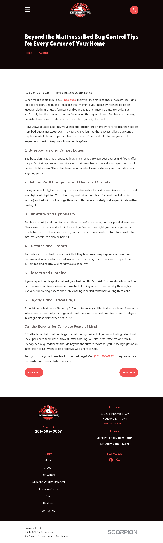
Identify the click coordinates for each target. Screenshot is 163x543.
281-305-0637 (48, 431)
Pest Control (48, 474)
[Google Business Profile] (118, 460)
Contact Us (48, 510)
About (48, 467)
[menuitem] (29, 536)
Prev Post (34, 372)
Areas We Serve (48, 489)
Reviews (48, 503)
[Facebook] (111, 460)
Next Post (129, 372)
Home (48, 460)
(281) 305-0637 (104, 356)
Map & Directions (114, 423)
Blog (48, 496)
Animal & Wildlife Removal (48, 481)
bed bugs (70, 99)
